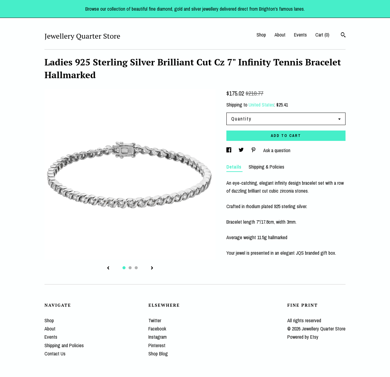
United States (261, 104)
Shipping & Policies (266, 166)
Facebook (157, 328)
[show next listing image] (152, 268)
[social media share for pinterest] (254, 150)
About (280, 34)
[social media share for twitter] (242, 150)
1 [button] (124, 267)
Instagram (157, 336)
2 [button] (130, 267)
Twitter (154, 320)
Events (300, 34)
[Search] (343, 35)
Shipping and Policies (64, 345)
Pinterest (156, 345)
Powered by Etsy (302, 336)
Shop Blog (158, 353)
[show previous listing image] (108, 268)
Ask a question (276, 150)
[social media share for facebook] (229, 150)
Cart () (322, 34)
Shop (261, 34)
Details (234, 166)
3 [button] (136, 267)
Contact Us (55, 353)
